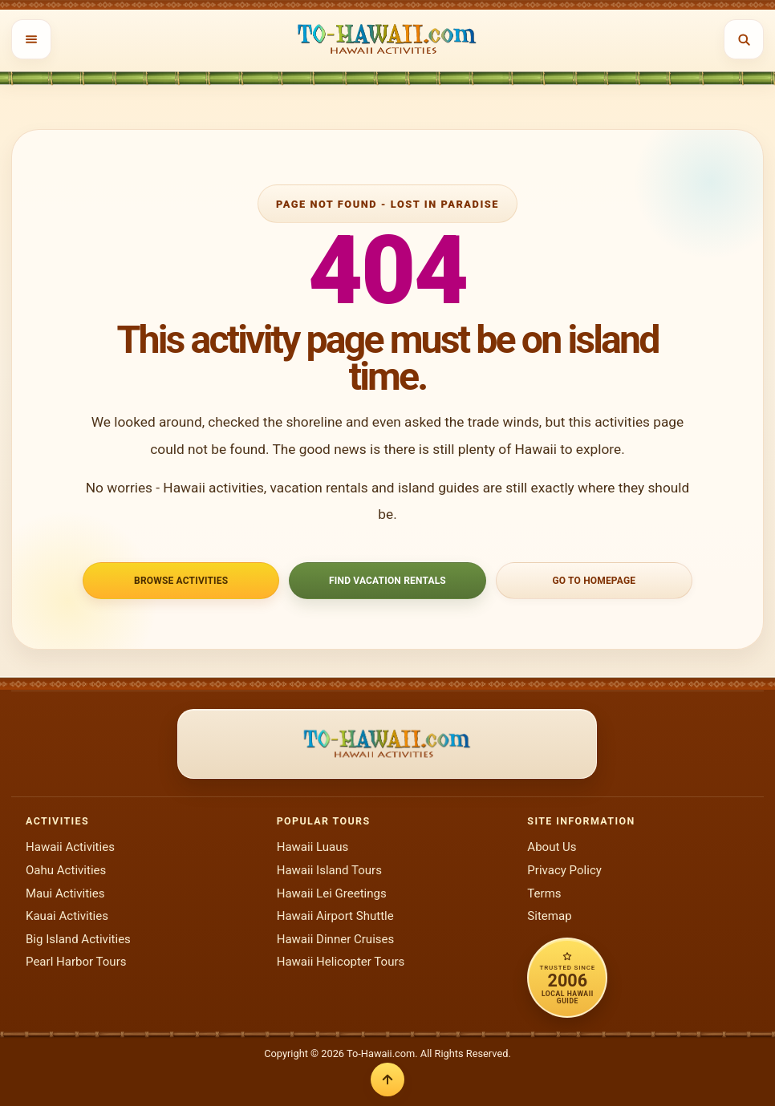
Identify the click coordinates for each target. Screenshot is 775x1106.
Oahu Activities (66, 870)
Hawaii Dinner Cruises (336, 939)
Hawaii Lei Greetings (332, 893)
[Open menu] (31, 39)
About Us (551, 847)
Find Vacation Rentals (387, 580)
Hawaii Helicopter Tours (341, 961)
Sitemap (549, 916)
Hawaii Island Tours (329, 870)
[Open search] (744, 39)
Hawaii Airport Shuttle (335, 916)
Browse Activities (181, 580)
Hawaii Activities (70, 847)
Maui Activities (65, 893)
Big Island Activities (78, 939)
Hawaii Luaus (313, 847)
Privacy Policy (564, 870)
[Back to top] (387, 1079)
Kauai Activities (67, 916)
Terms (544, 893)
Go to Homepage (593, 580)
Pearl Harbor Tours (76, 961)
